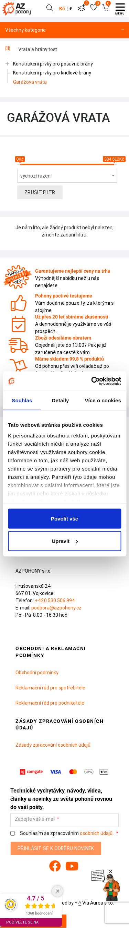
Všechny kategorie (64, 30)
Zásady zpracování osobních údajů (52, 745)
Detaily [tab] (60, 400)
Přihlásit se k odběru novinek (56, 848)
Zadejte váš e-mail (35, 819)
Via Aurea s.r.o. (94, 903)
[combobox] (67, 176)
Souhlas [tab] (22, 400)
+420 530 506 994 (55, 600)
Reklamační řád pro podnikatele (49, 703)
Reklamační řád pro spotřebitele (50, 688)
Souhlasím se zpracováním (62, 833)
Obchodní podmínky (36, 672)
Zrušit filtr (39, 192)
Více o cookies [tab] (103, 400)
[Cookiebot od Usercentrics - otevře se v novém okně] (92, 381)
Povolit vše (64, 518)
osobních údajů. (97, 833)
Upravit (65, 541)
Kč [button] (62, 8)
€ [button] (70, 8)
